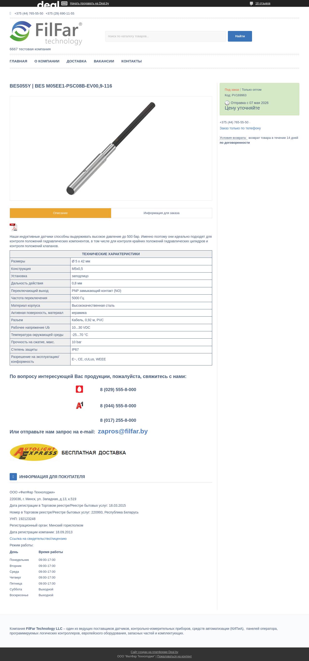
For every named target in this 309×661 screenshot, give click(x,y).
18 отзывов (262, 3)
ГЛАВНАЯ (18, 61)
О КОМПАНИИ (47, 61)
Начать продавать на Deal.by (89, 3)
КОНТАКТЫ (131, 61)
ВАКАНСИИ (104, 61)
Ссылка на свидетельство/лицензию (38, 539)
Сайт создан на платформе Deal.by (154, 652)
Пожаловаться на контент (174, 656)
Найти (240, 36)
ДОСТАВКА (77, 61)
